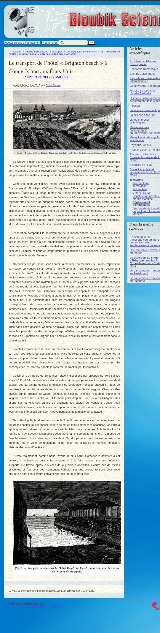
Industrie (135, 105)
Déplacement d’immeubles (81, 51)
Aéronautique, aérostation (141, 185)
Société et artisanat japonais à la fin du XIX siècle (145, 172)
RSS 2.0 (57, 606)
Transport (57, 51)
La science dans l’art (142, 115)
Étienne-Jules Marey (142, 73)
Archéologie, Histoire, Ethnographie (143, 63)
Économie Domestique (144, 69)
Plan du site (11, 606)
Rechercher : (50, 42)
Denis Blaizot (53, 85)
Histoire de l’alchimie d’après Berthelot (142, 92)
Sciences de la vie (141, 164)
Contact (45, 606)
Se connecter (29, 606)
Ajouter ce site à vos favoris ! (22, 42)
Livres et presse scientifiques (140, 121)
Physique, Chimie (141, 145)
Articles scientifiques (36, 51)
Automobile (140, 189)
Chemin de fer (141, 192)
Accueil (17, 51)
